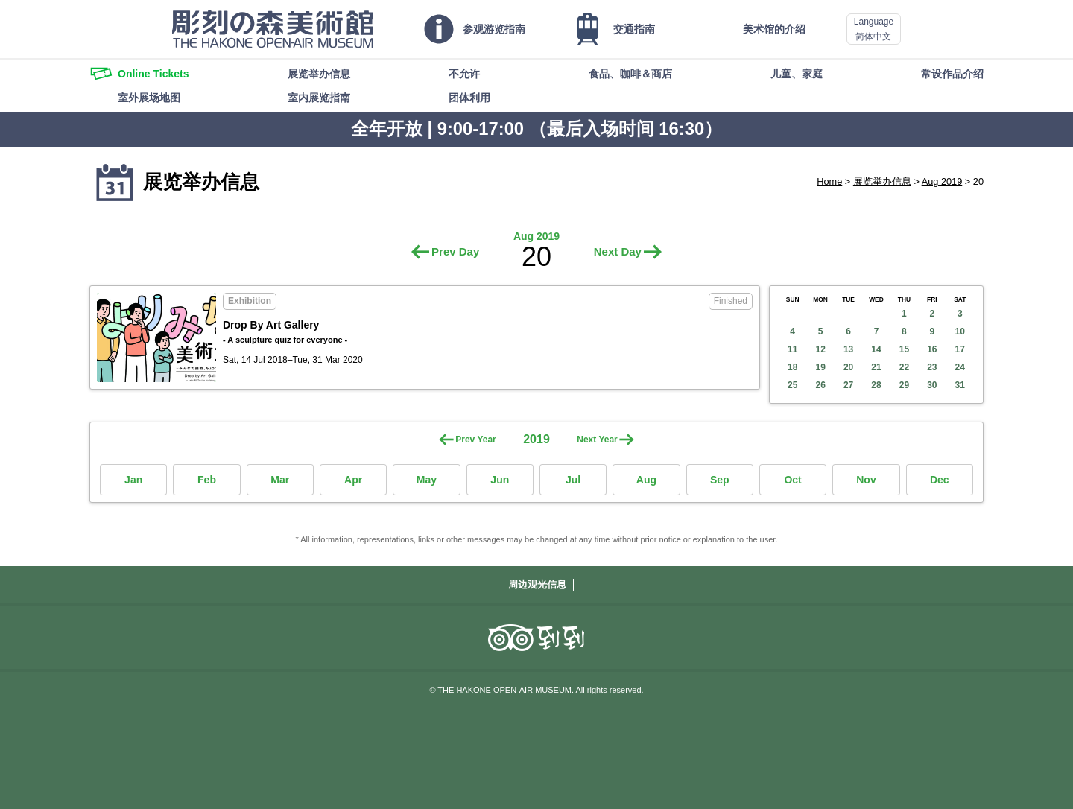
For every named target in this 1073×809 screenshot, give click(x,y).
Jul (573, 480)
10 (960, 331)
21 (876, 367)
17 (960, 349)
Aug (646, 480)
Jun (499, 480)
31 (960, 385)
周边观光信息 (537, 584)
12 (820, 349)
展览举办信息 (882, 181)
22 (904, 367)
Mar (279, 480)
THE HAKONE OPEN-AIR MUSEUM (272, 29)
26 (820, 385)
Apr (353, 480)
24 (960, 367)
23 (932, 367)
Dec (939, 480)
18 (792, 367)
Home (829, 181)
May (427, 480)
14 (876, 349)
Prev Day (455, 251)
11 (792, 349)
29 (904, 385)
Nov (866, 480)
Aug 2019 (942, 181)
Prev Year (475, 439)
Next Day (618, 251)
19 (820, 367)
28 (876, 385)
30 (932, 385)
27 (848, 385)
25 (792, 385)
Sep (719, 480)
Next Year (597, 439)
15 (904, 349)
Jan (133, 480)
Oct (792, 480)
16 (932, 349)
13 (848, 349)
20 (848, 367)
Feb (206, 480)
